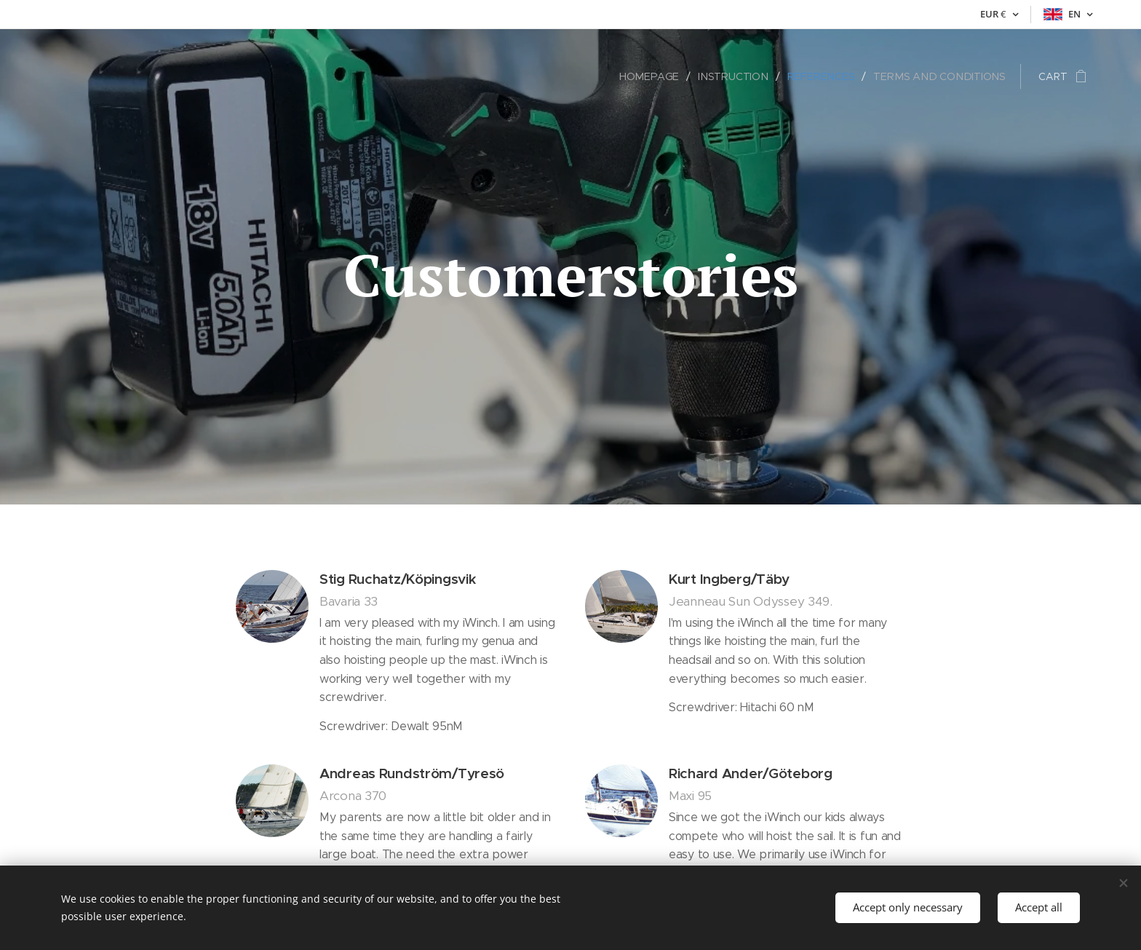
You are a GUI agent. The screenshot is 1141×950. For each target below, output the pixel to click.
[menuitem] (659, 76)
